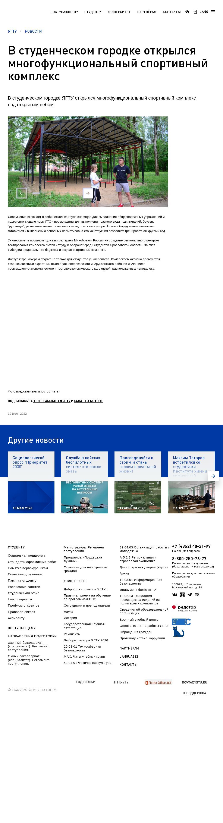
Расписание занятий (24, 587)
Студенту (92, 12)
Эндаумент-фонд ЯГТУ (138, 589)
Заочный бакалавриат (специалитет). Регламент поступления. (28, 646)
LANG (204, 11)
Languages (129, 656)
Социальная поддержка (26, 555)
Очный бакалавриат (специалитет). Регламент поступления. (28, 659)
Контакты (172, 12)
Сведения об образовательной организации (144, 611)
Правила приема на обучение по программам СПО (87, 597)
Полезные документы (25, 574)
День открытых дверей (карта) (144, 567)
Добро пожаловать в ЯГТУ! (85, 589)
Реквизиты (72, 634)
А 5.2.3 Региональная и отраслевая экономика (138, 559)
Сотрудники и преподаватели (87, 605)
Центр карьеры (20, 599)
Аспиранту (16, 618)
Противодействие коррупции (142, 638)
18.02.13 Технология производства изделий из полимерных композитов (140, 599)
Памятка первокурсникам (28, 568)
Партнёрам (147, 12)
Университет (119, 12)
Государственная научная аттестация (84, 625)
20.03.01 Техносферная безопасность (82, 648)
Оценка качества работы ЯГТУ (144, 626)
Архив (124, 573)
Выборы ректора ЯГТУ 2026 (86, 640)
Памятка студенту (22, 580)
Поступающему (64, 12)
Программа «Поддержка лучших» (83, 559)
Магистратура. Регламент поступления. (84, 549)
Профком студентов (24, 605)
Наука (68, 611)
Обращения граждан (136, 632)
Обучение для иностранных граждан (86, 569)
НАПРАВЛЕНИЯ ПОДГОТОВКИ (32, 636)
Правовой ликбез (21, 612)
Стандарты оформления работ (32, 562)
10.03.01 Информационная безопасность (141, 581)
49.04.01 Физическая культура (88, 662)
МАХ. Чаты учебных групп (84, 656)
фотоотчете (50, 391)
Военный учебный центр (139, 619)
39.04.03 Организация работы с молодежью (145, 549)
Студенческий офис (23, 593)
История (70, 618)
